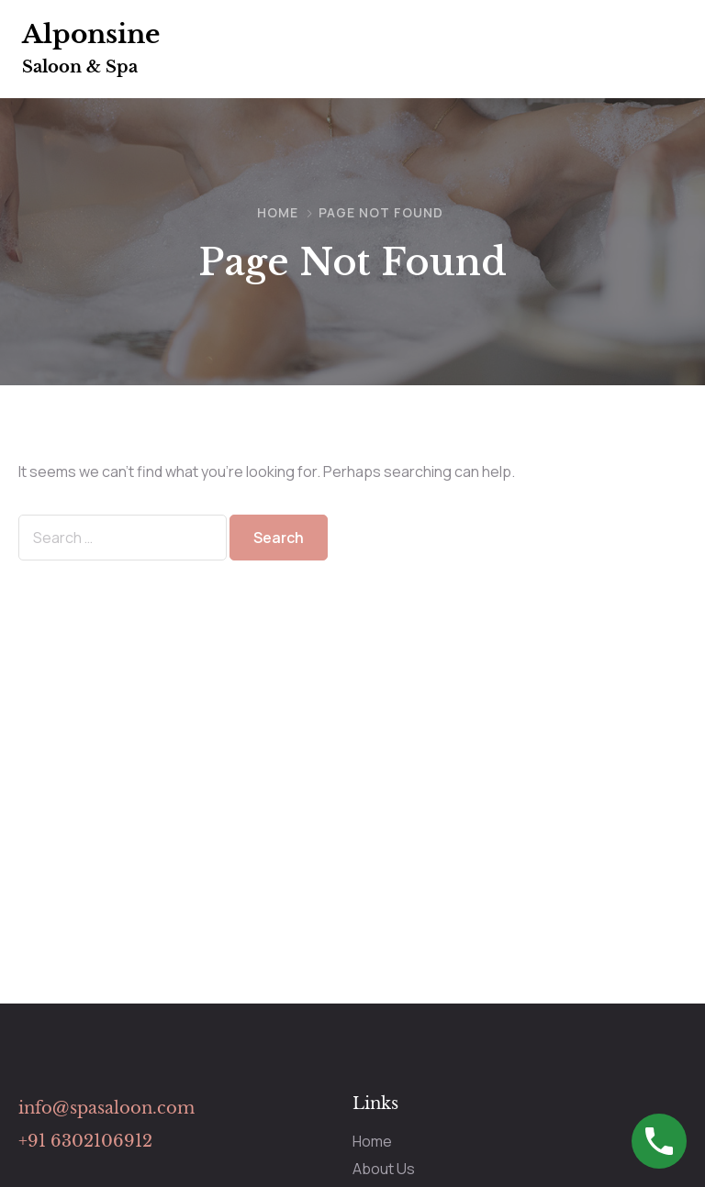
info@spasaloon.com (106, 1108)
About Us (383, 1169)
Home (277, 212)
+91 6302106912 (85, 1141)
